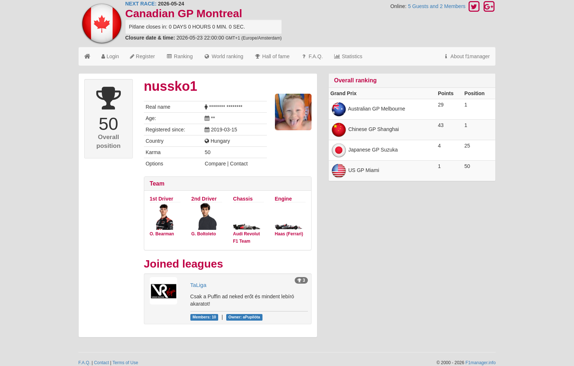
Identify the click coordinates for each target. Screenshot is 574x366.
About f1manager (466, 56)
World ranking (223, 56)
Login (110, 56)
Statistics (348, 56)
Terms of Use (125, 362)
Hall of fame (272, 56)
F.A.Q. (312, 56)
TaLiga (198, 285)
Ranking (179, 56)
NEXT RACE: (141, 4)
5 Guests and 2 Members (437, 6)
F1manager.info (480, 362)
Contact (101, 362)
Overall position (108, 141)
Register (142, 56)
